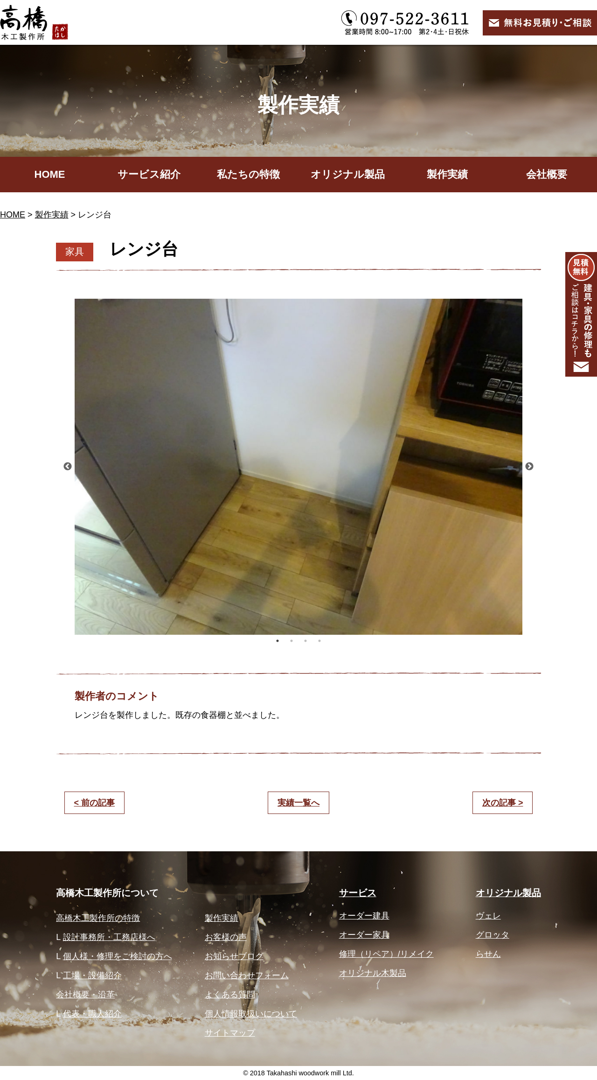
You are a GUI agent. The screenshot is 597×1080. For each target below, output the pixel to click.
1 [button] (277, 640)
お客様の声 (226, 937)
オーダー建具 (364, 915)
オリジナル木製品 (372, 973)
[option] (298, 467)
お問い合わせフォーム (247, 975)
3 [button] (305, 640)
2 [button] (291, 640)
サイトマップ (230, 1033)
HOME (50, 174)
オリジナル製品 (348, 174)
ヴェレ (488, 915)
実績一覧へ (298, 802)
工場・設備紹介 (92, 975)
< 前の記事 (94, 802)
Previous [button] (67, 466)
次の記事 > (502, 802)
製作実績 (447, 174)
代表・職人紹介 (92, 1013)
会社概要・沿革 (85, 994)
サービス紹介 (149, 174)
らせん (488, 954)
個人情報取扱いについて (251, 1013)
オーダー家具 (364, 935)
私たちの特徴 (248, 174)
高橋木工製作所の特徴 (98, 918)
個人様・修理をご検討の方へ (117, 956)
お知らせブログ (234, 956)
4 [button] (319, 640)
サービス (357, 893)
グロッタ (492, 935)
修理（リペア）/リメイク (386, 954)
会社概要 (546, 174)
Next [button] (529, 466)
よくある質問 (230, 994)
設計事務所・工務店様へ (109, 937)
